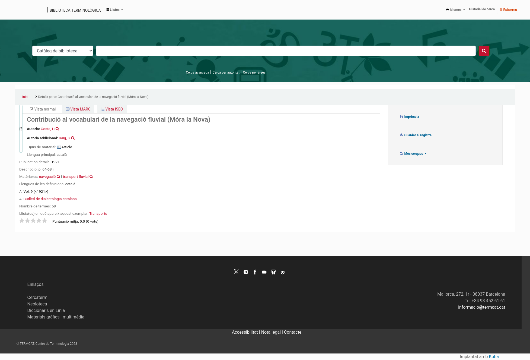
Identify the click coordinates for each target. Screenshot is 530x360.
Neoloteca (37, 304)
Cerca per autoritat (226, 72)
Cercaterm (37, 297)
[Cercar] (484, 51)
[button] (114, 9)
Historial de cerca (482, 9)
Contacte (292, 332)
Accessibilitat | (246, 332)
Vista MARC (78, 109)
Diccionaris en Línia (46, 310)
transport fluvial (76, 176)
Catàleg (21, 9)
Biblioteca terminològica (75, 10)
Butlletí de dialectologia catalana (50, 199)
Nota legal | (272, 332)
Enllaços (35, 284)
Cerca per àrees (254, 72)
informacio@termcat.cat (481, 307)
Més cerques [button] (411, 154)
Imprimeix (409, 117)
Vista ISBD (112, 109)
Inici (25, 97)
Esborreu (508, 10)
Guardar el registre (415, 135)
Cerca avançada (197, 72)
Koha (494, 356)
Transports (98, 213)
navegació (47, 176)
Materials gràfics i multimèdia (56, 317)
